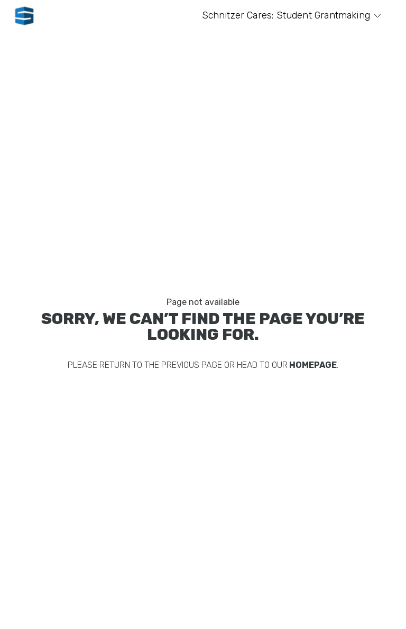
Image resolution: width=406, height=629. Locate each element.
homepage (312, 365)
